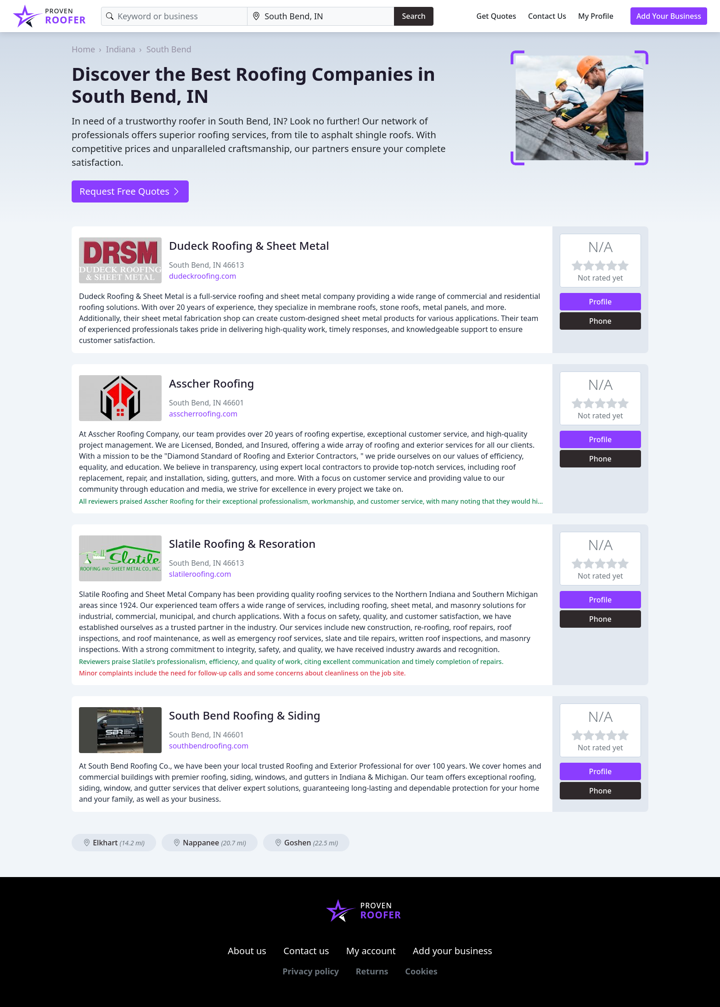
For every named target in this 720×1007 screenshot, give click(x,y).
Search (413, 16)
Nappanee (209, 843)
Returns (372, 971)
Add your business (452, 951)
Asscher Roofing (211, 383)
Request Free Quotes (130, 191)
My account (371, 951)
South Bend (168, 49)
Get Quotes (497, 16)
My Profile (595, 16)
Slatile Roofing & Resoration (242, 543)
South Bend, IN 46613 (206, 265)
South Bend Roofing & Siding (245, 715)
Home (83, 49)
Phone (600, 321)
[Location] (320, 16)
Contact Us (547, 16)
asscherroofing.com (203, 414)
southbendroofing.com (208, 746)
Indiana (120, 49)
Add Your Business (668, 16)
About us (247, 951)
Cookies (421, 971)
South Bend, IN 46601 (206, 403)
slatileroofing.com (200, 574)
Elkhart (114, 843)
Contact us (306, 951)
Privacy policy (310, 971)
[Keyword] (174, 16)
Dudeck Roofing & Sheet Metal (249, 245)
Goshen (306, 843)
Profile (600, 302)
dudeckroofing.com (202, 276)
